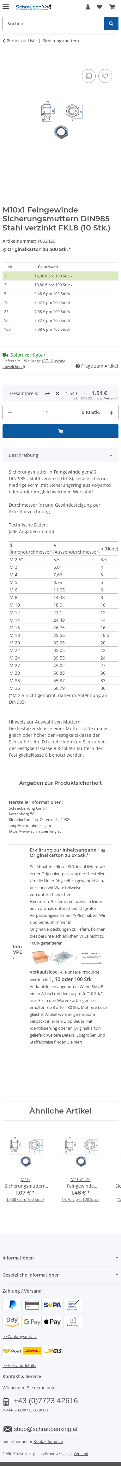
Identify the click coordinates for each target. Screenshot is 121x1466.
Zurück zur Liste (22, 41)
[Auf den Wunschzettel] (105, 76)
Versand (81, 1432)
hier (77, 1021)
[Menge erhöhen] (111, 391)
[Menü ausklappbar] (6, 4)
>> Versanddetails (19, 1344)
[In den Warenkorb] (8, 60)
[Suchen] (111, 23)
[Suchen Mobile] (53, 23)
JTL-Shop (71, 1454)
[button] (88, 7)
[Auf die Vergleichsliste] (89, 76)
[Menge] (46, 391)
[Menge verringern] (10, 391)
